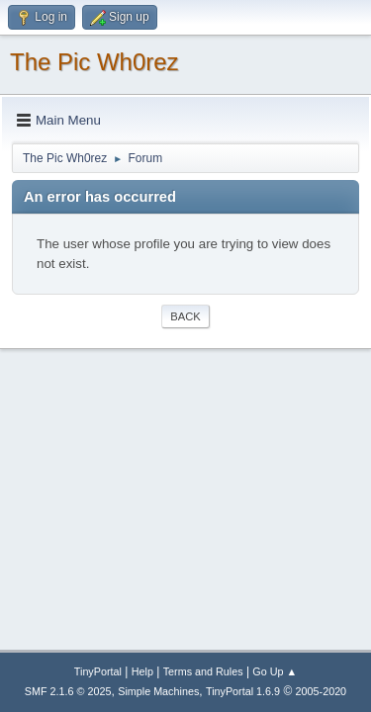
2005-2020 (321, 691)
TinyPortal (98, 671)
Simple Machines (158, 691)
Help (142, 671)
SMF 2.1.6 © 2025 (68, 691)
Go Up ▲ (274, 671)
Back (185, 316)
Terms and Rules (203, 671)
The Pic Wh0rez (94, 61)
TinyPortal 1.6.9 (243, 691)
